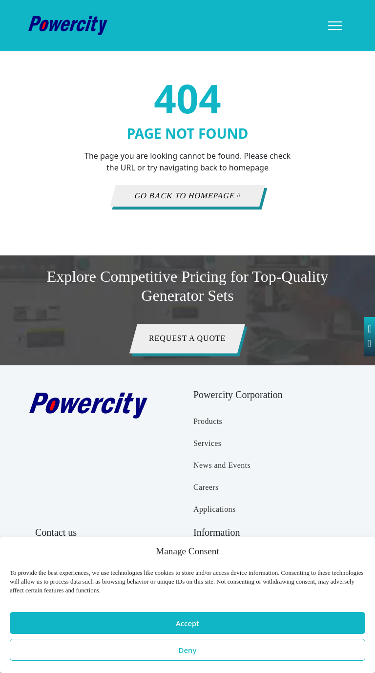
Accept (187, 623)
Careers (206, 487)
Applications (214, 509)
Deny (188, 650)
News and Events (221, 465)
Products (207, 421)
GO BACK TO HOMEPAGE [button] (188, 195)
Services (207, 443)
